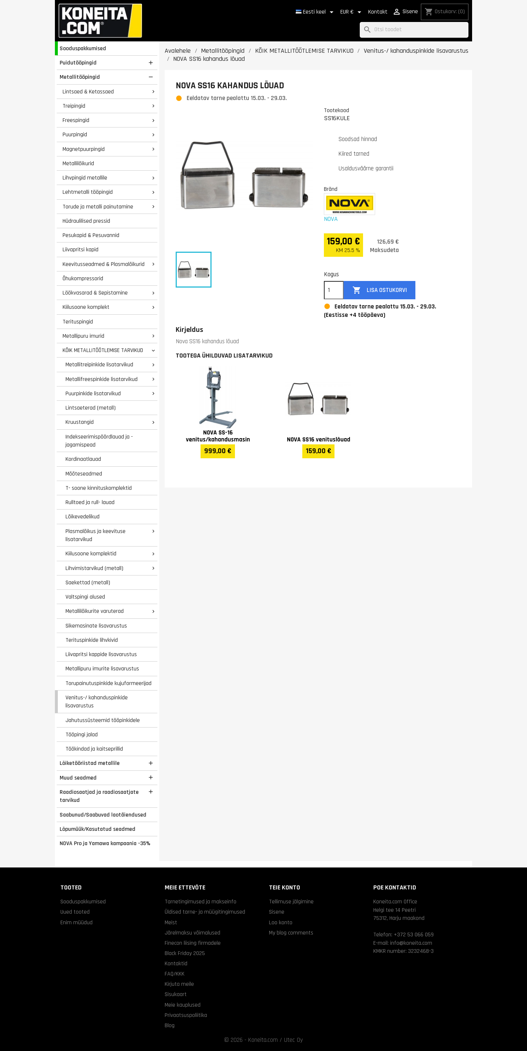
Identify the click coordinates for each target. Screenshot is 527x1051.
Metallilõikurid (78, 163)
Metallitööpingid (80, 77)
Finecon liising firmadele (193, 943)
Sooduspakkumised (83, 48)
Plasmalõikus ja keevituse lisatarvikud (96, 535)
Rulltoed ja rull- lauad (90, 502)
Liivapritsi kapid (80, 249)
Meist (171, 922)
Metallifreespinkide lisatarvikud (102, 379)
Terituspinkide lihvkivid (92, 640)
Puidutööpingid (78, 62)
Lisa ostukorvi (379, 290)
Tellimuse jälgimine (291, 901)
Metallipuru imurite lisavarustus (102, 668)
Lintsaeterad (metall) (91, 407)
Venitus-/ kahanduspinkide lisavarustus (97, 702)
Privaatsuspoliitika (186, 1015)
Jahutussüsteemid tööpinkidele (103, 720)
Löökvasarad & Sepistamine (95, 292)
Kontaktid (176, 963)
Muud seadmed (78, 777)
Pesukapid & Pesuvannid (91, 235)
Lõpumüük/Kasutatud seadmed (97, 829)
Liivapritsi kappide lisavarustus (101, 654)
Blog (170, 1025)
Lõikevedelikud (83, 516)
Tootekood (336, 110)
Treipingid (74, 106)
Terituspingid (78, 321)
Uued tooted (75, 911)
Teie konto (284, 887)
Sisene (276, 911)
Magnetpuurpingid (84, 149)
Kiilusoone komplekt (86, 307)
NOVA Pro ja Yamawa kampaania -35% (105, 843)
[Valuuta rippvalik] (352, 12)
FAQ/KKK (174, 973)
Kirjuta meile (179, 984)
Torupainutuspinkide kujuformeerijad (109, 683)
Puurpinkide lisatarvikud (93, 393)
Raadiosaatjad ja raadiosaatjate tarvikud (99, 796)
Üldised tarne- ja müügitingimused (205, 911)
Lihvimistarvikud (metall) (94, 568)
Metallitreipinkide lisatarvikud (99, 364)
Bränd (330, 189)
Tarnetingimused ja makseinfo (200, 901)
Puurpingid (75, 134)
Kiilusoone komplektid (91, 553)
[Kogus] (334, 290)
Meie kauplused (183, 1005)
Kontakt (378, 12)
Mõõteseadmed (84, 473)
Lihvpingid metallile (85, 177)
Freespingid (76, 120)
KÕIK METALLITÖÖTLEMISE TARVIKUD (103, 350)
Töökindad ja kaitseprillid (94, 748)
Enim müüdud (76, 922)
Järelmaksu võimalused (192, 932)
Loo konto (280, 922)
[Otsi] (414, 30)
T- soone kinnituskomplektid (99, 488)
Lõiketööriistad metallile (90, 763)
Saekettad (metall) (88, 582)
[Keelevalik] (316, 12)
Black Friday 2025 (185, 953)
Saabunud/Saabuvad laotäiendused (103, 814)
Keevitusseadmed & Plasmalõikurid (104, 264)
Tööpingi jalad (82, 734)
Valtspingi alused (85, 596)
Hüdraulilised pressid (86, 221)
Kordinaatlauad (83, 459)
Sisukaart (176, 994)
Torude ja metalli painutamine (98, 206)
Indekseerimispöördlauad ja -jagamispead (99, 441)
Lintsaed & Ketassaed (88, 91)
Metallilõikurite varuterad (95, 611)
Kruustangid (80, 422)
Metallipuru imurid (83, 336)
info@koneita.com (411, 943)
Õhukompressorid (83, 278)
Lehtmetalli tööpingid (88, 192)
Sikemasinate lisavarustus (96, 625)
